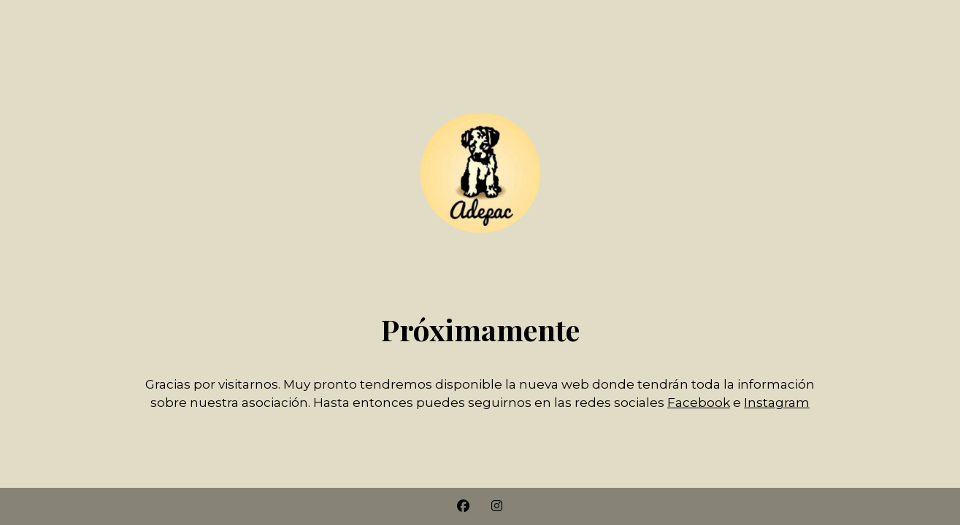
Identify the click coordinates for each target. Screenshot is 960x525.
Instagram (777, 402)
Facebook (698, 402)
